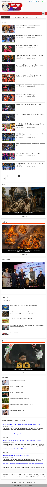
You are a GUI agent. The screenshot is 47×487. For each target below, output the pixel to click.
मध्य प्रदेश (36, 474)
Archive (35, 482)
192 (37, 176)
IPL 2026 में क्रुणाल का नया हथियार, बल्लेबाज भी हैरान (30, 114)
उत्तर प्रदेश (42, 474)
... (9, 176)
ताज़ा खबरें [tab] (5, 297)
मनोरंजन (18, 476)
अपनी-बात (4, 222)
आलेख (3, 184)
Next (42, 176)
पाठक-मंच (29, 478)
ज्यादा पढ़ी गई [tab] (6, 300)
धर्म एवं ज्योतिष (25, 476)
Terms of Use (21, 482)
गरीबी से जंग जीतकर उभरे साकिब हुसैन (25, 94)
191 (33, 176)
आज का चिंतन (6, 474)
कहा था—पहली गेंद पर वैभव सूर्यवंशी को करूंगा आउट (29, 65)
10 (25, 176)
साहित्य (38, 476)
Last (4, 178)
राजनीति (24, 474)
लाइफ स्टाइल (5, 377)
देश (16, 474)
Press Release (6, 259)
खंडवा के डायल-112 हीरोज (15, 332)
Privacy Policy (13, 482)
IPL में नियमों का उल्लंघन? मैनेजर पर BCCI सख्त (28, 153)
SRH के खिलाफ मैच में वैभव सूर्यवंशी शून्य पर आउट (28, 104)
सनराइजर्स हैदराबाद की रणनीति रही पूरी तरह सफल (28, 75)
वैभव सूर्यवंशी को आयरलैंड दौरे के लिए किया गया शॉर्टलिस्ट (30, 85)
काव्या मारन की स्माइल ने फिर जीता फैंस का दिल (28, 26)
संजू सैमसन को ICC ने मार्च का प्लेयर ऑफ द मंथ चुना (29, 36)
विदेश (20, 474)
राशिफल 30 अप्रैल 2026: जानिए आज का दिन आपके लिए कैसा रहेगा (24, 17)
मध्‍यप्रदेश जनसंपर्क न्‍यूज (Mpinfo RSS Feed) (13, 420)
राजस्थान (30, 474)
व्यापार (13, 476)
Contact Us (29, 482)
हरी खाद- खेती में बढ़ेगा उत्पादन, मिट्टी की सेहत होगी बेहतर (21, 318)
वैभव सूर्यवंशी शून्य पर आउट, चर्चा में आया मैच (27, 45)
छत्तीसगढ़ (5, 476)
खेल (3, 341)
